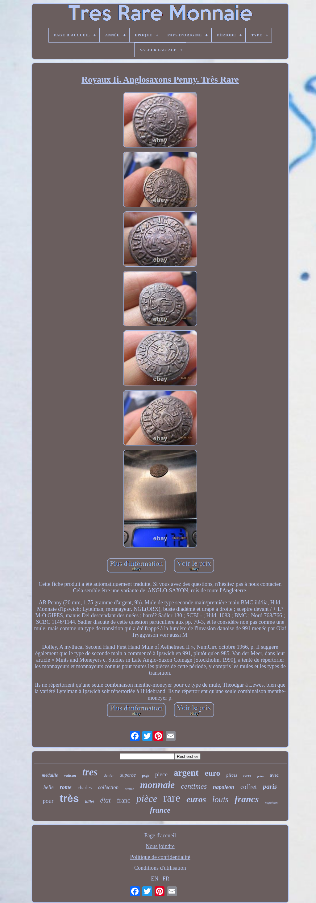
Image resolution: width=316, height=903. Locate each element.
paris (270, 786)
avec (274, 775)
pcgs (145, 775)
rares (247, 775)
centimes (194, 786)
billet (89, 801)
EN (154, 879)
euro (212, 773)
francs (247, 799)
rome (66, 787)
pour (48, 801)
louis (220, 799)
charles (85, 787)
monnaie (157, 784)
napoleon (223, 787)
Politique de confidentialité (160, 857)
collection (108, 787)
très (69, 798)
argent (186, 773)
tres (90, 772)
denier (109, 775)
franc (123, 800)
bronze (129, 789)
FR (166, 879)
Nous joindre (160, 846)
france (160, 810)
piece (161, 774)
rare (172, 798)
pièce (146, 798)
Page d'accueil (160, 835)
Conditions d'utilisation (160, 868)
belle (49, 787)
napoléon (271, 802)
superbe (128, 775)
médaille (50, 775)
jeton (260, 776)
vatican (70, 775)
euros (196, 799)
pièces (232, 775)
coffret (248, 786)
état (105, 800)
